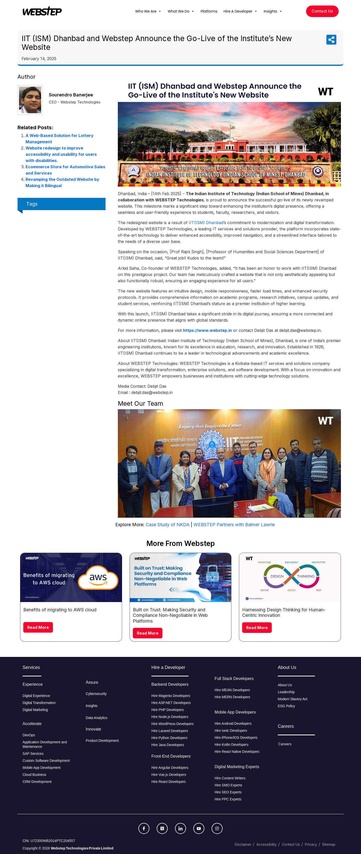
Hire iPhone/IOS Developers (236, 738)
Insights (273, 11)
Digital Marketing (35, 710)
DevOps (29, 735)
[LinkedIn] (180, 828)
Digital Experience (36, 696)
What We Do (181, 11)
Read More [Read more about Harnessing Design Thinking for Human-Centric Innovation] (257, 627)
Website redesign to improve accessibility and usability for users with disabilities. (61, 154)
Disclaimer (243, 844)
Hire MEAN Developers (232, 690)
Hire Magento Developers (170, 696)
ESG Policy (286, 706)
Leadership (286, 692)
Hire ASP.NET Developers (171, 703)
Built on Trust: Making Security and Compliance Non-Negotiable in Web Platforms (170, 615)
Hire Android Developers (233, 724)
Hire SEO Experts (228, 792)
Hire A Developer (240, 11)
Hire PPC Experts (228, 799)
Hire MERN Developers (232, 697)
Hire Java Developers (167, 745)
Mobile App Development (42, 768)
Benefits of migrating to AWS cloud (60, 609)
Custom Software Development (46, 761)
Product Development (102, 741)
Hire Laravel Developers (169, 731)
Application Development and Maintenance (45, 744)
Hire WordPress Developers (172, 724)
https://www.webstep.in (207, 330)
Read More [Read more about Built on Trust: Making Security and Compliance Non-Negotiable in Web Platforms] (147, 633)
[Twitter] (162, 828)
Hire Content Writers (230, 778)
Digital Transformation (39, 703)
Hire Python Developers (169, 738)
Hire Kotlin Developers (231, 745)
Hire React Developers (168, 782)
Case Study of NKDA (168, 524)
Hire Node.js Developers (169, 717)
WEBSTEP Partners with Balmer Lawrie (234, 524)
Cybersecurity (96, 694)
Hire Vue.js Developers (168, 775)
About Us (285, 685)
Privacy (311, 844)
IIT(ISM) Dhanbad (206, 222)
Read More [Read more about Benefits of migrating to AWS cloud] (38, 627)
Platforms (209, 11)
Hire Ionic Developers (231, 731)
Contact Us (291, 844)
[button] (159, 11)
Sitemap (328, 844)
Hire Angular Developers (169, 768)
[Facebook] (143, 828)
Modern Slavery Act (292, 699)
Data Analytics (96, 718)
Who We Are (148, 11)
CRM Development (37, 782)
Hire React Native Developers (237, 752)
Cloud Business (34, 775)
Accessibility (266, 844)
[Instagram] (217, 828)
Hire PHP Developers (167, 710)
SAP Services (33, 754)
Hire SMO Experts (228, 785)
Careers (285, 744)
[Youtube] (198, 828)
